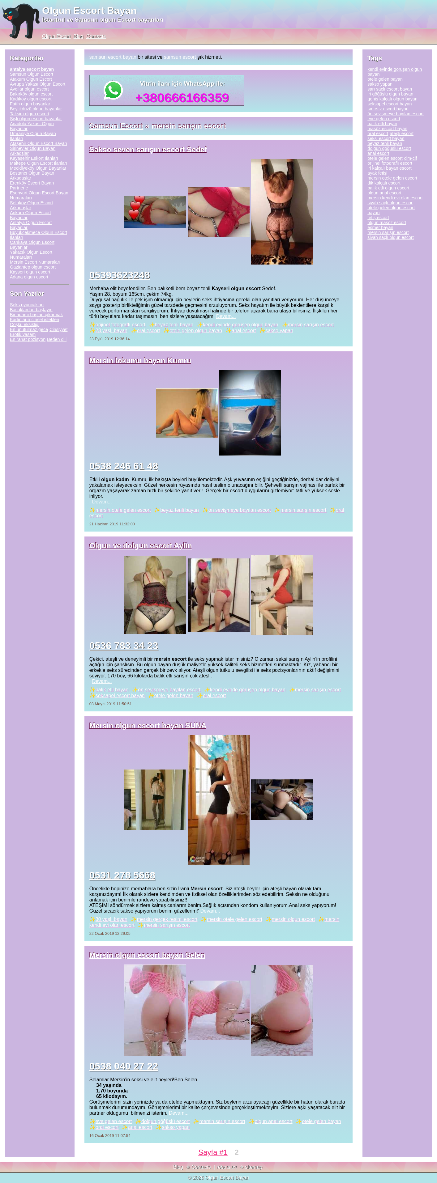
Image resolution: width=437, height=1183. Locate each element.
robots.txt (226, 1167)
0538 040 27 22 (123, 1066)
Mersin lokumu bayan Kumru (140, 360)
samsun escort (180, 57)
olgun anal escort (274, 1121)
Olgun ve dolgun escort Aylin (140, 545)
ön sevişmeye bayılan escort (239, 510)
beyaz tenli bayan (174, 324)
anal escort (244, 330)
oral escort (148, 330)
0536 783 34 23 (123, 645)
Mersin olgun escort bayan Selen (147, 955)
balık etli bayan (112, 689)
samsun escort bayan (112, 57)
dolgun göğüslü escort (165, 1121)
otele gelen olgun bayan (195, 330)
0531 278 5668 (122, 875)
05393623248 (119, 275)
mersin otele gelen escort (123, 510)
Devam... (226, 316)
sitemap (253, 1167)
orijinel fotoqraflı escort (120, 324)
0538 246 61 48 (123, 466)
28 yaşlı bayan (111, 330)
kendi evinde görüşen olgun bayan (240, 324)
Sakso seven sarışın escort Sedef (148, 149)
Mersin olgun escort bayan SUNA (148, 725)
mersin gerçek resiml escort (167, 919)
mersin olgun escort (293, 919)
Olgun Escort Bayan (89, 10)
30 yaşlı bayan (111, 919)
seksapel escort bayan (120, 695)
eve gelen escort (114, 1121)
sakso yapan (279, 330)
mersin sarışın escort (311, 324)
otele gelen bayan (173, 695)
